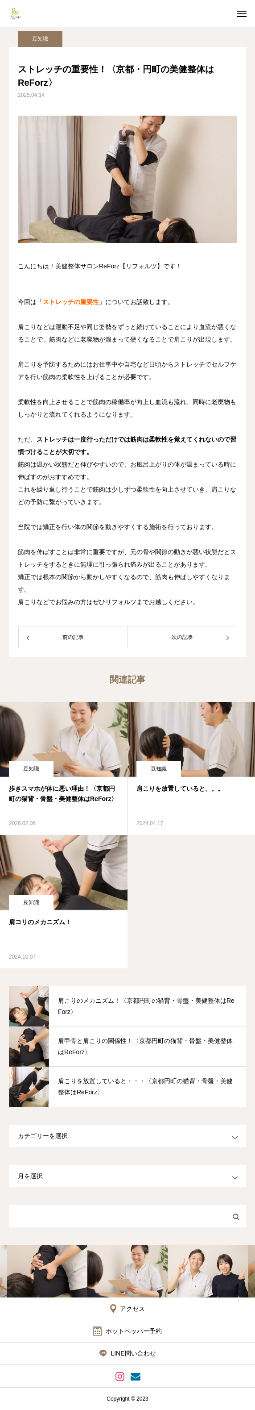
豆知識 (40, 39)
